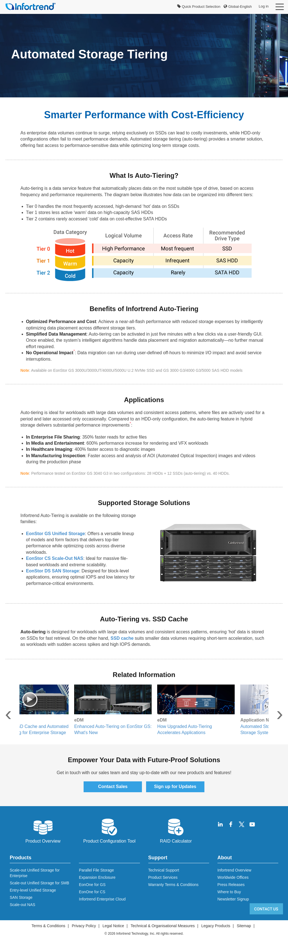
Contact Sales (112, 786)
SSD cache (122, 638)
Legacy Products (215, 926)
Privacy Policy (84, 926)
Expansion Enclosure (97, 877)
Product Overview (42, 830)
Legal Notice (113, 926)
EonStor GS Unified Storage (55, 533)
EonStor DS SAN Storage (52, 570)
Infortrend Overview (234, 870)
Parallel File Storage (96, 870)
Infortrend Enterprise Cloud (102, 899)
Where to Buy (229, 892)
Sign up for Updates (175, 786)
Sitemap (244, 926)
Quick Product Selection (198, 6)
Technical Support (163, 870)
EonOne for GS (92, 884)
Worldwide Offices (233, 877)
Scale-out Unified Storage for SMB (39, 883)
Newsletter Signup (233, 899)
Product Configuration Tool (109, 830)
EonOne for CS (92, 892)
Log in (264, 6)
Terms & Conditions (48, 926)
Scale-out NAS (22, 904)
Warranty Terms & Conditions (173, 884)
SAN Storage (21, 897)
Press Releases (231, 884)
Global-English (238, 6)
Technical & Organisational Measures (163, 926)
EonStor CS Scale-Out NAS (54, 558)
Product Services (163, 877)
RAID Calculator (176, 830)
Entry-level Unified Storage (33, 890)
